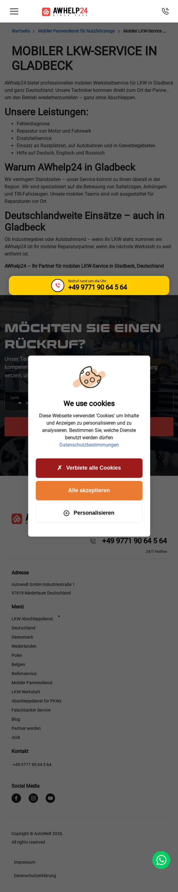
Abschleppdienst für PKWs (36, 701)
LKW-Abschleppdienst (32, 618)
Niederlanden (24, 646)
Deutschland (23, 627)
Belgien (18, 664)
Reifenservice (24, 673)
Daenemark (22, 637)
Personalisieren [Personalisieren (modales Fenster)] (89, 513)
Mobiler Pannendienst (32, 682)
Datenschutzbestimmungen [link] (89, 445)
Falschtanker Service (31, 710)
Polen (17, 655)
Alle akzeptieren (89, 490)
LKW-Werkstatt (26, 691)
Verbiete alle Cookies (89, 468)
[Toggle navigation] (14, 11)
